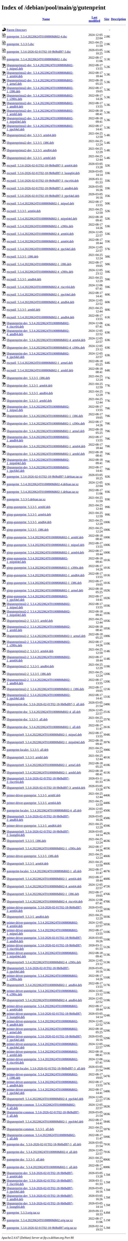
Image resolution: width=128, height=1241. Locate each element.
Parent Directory (17, 29)
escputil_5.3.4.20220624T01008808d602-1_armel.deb (40, 362)
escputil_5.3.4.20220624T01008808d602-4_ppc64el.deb (41, 249)
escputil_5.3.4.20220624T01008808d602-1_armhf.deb (40, 370)
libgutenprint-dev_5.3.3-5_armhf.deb (29, 400)
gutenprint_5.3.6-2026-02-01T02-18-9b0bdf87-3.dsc (39, 51)
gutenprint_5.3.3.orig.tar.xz (23, 1212)
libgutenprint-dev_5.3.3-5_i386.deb (28, 378)
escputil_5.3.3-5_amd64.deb (24, 279)
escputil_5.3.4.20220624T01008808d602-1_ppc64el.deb (41, 294)
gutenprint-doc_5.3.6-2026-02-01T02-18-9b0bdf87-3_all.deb (44, 1144)
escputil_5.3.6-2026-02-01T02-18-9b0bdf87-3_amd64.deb (42, 188)
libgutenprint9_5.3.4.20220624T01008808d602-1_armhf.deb (44, 772)
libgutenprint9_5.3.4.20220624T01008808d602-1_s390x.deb (44, 848)
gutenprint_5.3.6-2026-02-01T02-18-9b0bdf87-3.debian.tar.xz (44, 476)
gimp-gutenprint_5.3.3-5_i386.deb (28, 529)
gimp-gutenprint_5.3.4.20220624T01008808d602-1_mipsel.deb (45, 545)
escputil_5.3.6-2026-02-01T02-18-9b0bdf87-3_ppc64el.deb (43, 195)
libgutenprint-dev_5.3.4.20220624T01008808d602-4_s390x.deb (46, 347)
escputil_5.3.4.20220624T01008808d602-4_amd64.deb (40, 302)
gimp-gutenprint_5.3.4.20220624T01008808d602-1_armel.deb (45, 590)
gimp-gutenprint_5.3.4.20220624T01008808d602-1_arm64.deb (45, 552)
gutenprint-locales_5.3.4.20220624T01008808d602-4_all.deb (44, 810)
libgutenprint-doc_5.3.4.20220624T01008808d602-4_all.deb (44, 711)
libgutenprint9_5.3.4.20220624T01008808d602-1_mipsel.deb (44, 734)
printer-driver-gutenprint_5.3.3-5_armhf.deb (33, 795)
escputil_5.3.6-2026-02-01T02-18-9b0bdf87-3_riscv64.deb (43, 180)
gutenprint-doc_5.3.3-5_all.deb (25, 1159)
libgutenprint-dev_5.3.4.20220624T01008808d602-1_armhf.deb (46, 453)
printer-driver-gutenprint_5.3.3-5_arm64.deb (34, 803)
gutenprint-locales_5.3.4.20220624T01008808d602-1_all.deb (44, 871)
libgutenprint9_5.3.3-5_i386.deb (26, 840)
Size (106, 19)
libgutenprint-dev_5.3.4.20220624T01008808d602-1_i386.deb (45, 416)
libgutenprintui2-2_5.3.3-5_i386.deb (29, 674)
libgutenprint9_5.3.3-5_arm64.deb (27, 863)
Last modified (94, 19)
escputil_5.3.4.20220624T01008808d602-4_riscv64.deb (41, 287)
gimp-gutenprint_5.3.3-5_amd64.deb (29, 522)
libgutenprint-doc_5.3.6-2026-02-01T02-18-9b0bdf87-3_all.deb (45, 704)
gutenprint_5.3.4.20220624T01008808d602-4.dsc (37, 36)
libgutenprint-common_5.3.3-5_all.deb (30, 1129)
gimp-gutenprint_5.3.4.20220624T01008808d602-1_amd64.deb (46, 575)
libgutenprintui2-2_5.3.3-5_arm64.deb (30, 651)
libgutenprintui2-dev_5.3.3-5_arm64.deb (31, 135)
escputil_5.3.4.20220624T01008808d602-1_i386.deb (39, 264)
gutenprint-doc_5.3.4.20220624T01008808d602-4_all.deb (42, 1152)
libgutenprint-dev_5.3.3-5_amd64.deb (30, 393)
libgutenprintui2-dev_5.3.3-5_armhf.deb (31, 158)
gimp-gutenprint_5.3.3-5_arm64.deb (29, 514)
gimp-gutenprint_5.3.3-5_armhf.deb (29, 507)
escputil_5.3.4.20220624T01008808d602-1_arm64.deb (40, 241)
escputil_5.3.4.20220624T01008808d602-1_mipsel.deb (40, 203)
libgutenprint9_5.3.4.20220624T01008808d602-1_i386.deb (43, 894)
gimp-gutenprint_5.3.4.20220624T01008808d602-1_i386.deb (44, 582)
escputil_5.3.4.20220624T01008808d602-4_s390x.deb (40, 271)
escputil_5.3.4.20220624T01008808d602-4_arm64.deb (40, 233)
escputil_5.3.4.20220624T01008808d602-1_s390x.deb (40, 226)
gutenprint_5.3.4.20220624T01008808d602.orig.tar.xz (40, 1220)
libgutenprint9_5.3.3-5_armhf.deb (27, 757)
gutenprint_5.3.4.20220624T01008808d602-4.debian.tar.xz (43, 484)
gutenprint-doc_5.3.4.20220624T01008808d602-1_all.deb (42, 1167)
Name (46, 19)
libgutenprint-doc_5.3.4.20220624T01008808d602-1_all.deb (44, 727)
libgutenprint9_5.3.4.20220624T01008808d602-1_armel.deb (44, 765)
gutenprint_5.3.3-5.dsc (20, 44)
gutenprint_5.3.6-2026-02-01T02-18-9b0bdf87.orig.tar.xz (42, 1227)
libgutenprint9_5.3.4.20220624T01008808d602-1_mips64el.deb (46, 742)
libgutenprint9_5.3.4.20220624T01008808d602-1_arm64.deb (44, 878)
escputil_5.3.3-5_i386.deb (22, 256)
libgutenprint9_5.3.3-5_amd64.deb (28, 916)
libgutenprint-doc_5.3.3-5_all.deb (27, 719)
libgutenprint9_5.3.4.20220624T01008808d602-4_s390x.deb (44, 962)
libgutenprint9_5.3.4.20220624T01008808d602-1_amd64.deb (44, 985)
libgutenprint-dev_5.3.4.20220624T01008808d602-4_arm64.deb (46, 340)
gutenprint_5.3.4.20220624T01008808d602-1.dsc (37, 59)
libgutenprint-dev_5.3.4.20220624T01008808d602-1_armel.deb (46, 431)
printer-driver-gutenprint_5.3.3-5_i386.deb (33, 856)
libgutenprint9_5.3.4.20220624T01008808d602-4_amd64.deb (44, 1000)
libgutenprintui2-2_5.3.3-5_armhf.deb (30, 620)
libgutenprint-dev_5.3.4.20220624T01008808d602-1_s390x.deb (46, 423)
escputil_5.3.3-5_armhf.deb (23, 309)
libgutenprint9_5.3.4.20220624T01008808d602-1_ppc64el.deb (45, 1121)
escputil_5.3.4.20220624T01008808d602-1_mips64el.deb (42, 218)
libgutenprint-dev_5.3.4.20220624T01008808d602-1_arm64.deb (46, 446)
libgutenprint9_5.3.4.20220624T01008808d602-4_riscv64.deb (45, 901)
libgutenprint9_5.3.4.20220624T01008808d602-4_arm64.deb (44, 886)
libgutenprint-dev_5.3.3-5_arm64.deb (29, 385)
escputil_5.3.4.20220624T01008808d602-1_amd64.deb (40, 317)
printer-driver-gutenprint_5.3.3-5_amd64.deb (34, 825)
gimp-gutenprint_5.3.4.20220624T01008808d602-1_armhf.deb (45, 537)
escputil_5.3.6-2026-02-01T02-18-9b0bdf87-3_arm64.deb (42, 165)
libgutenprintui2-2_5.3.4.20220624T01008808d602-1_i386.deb (45, 689)
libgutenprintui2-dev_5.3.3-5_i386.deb (30, 142)
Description (118, 19)
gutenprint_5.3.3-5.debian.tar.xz (26, 499)
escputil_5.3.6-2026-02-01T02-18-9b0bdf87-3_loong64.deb (43, 173)
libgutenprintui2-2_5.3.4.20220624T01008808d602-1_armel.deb (46, 636)
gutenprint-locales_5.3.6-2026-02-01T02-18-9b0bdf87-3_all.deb (46, 1068)
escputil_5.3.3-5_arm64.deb (24, 211)
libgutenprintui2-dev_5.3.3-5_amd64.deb (32, 150)
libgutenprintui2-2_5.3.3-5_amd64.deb (30, 666)
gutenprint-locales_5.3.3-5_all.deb (27, 749)
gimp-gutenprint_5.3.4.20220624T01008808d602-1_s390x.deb (45, 567)
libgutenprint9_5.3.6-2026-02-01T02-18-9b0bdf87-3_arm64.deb (46, 787)
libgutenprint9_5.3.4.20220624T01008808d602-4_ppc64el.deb (45, 1098)
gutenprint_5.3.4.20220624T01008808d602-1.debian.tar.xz (43, 491)
